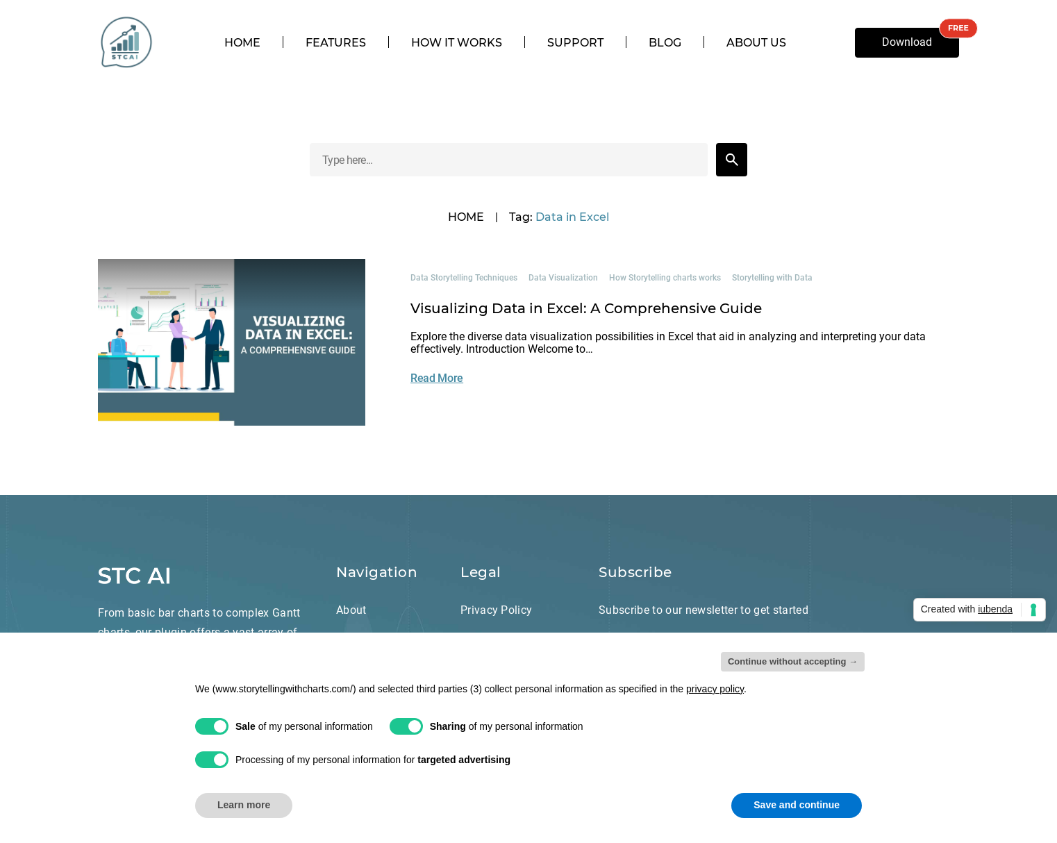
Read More (436, 378)
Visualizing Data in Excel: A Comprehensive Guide (586, 308)
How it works (456, 43)
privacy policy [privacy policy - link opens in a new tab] (715, 688)
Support (575, 43)
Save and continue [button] (797, 804)
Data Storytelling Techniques (463, 278)
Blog (665, 43)
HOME (466, 217)
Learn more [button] (243, 804)
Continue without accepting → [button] (793, 661)
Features (336, 43)
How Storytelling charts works (665, 278)
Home (242, 43)
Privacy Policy (496, 610)
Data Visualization (563, 278)
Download (907, 42)
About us (756, 43)
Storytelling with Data (772, 278)
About (351, 610)
